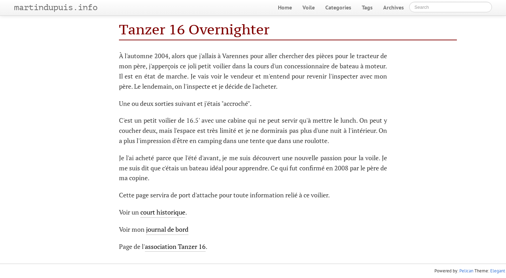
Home (285, 7)
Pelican (466, 271)
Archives (393, 7)
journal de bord (167, 229)
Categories (338, 7)
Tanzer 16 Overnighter (194, 29)
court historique (162, 212)
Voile (308, 7)
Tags (367, 7)
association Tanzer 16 (175, 246)
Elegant (497, 271)
